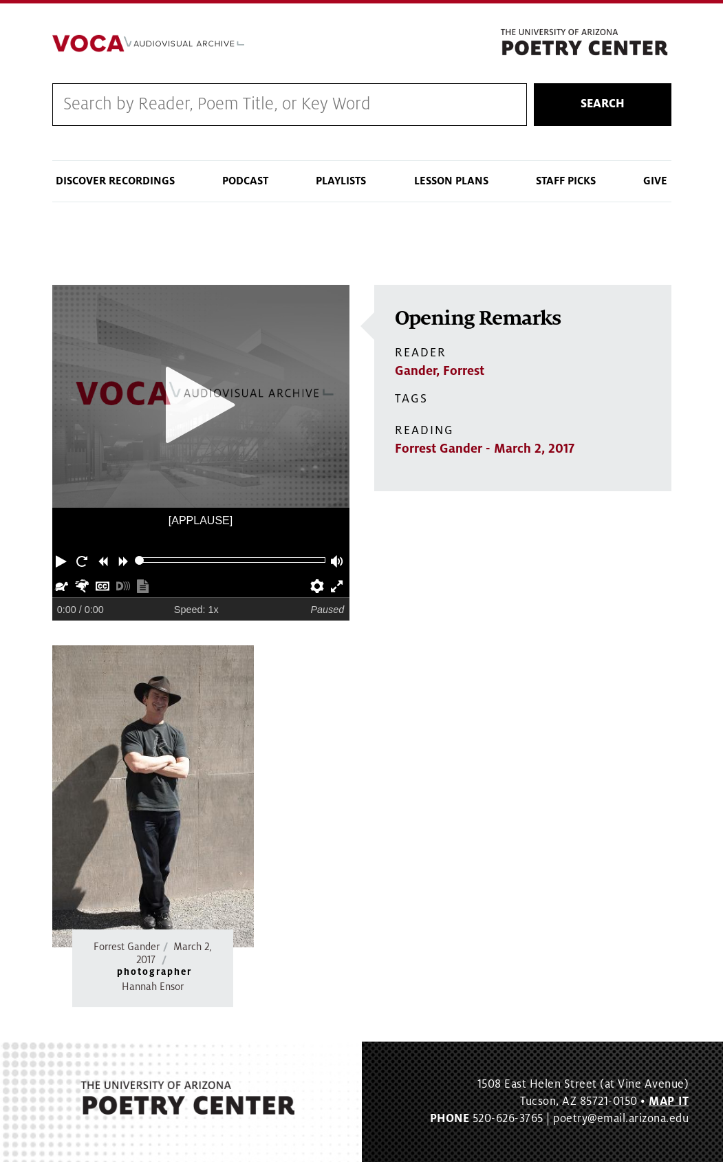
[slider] (139, 560)
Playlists (341, 180)
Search (603, 104)
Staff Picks (566, 180)
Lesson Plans (451, 180)
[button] (62, 560)
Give (655, 180)
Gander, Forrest (439, 371)
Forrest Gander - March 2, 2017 (484, 448)
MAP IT (669, 1101)
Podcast (245, 180)
